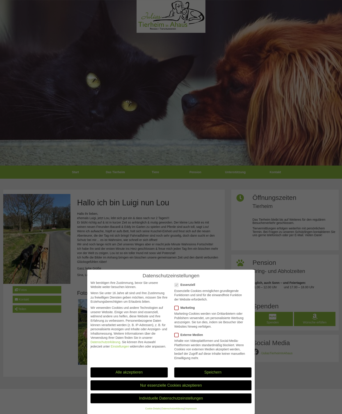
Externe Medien (190, 341)
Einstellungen (120, 352)
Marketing (186, 313)
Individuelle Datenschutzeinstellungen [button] (171, 404)
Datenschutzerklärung (105, 347)
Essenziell (186, 290)
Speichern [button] (213, 378)
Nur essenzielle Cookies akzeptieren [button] (171, 391)
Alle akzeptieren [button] (129, 378)
